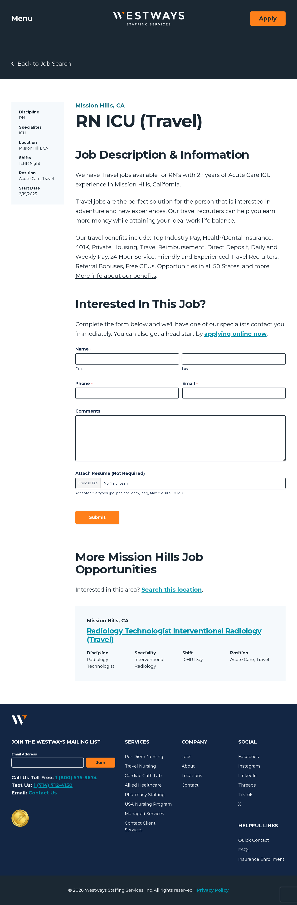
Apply (268, 18)
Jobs (186, 756)
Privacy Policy (213, 890)
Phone (84, 383)
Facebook (248, 756)
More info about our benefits (115, 275)
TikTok (245, 794)
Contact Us (43, 793)
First (79, 369)
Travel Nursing (140, 766)
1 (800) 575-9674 (76, 777)
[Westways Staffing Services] (148, 19)
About (188, 766)
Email (190, 383)
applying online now (235, 333)
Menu (22, 18)
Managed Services (144, 813)
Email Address (24, 754)
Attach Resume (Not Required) (110, 473)
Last (185, 369)
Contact (190, 785)
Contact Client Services (140, 826)
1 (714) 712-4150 (53, 785)
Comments (87, 411)
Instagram (249, 766)
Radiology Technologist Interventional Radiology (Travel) (174, 635)
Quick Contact (253, 840)
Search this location (171, 589)
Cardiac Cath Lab (143, 775)
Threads (247, 785)
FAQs (243, 849)
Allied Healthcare (143, 785)
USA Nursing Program (148, 804)
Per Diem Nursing (144, 756)
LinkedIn (247, 775)
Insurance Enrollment (261, 859)
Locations (192, 775)
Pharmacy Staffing (145, 794)
